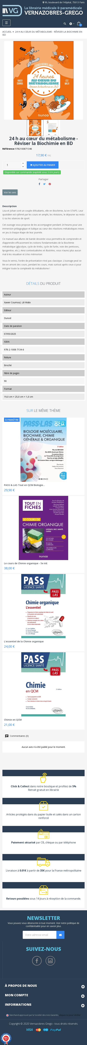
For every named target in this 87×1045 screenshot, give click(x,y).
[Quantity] (13, 165)
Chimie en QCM (13, 719)
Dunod (7, 318)
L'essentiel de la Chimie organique (24, 641)
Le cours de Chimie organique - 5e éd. (26, 563)
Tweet (44, 184)
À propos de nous (21, 985)
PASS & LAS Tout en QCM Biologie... (24, 485)
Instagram (50, 961)
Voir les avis (10, 192)
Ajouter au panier (42, 164)
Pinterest (50, 184)
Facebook (37, 961)
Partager (39, 184)
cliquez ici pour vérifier (70, 1015)
